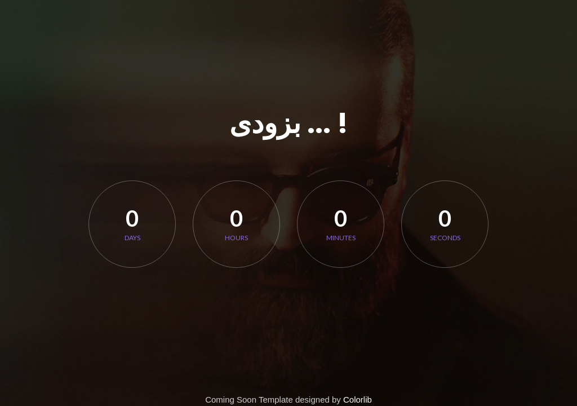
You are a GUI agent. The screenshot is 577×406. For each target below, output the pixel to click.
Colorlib (357, 399)
